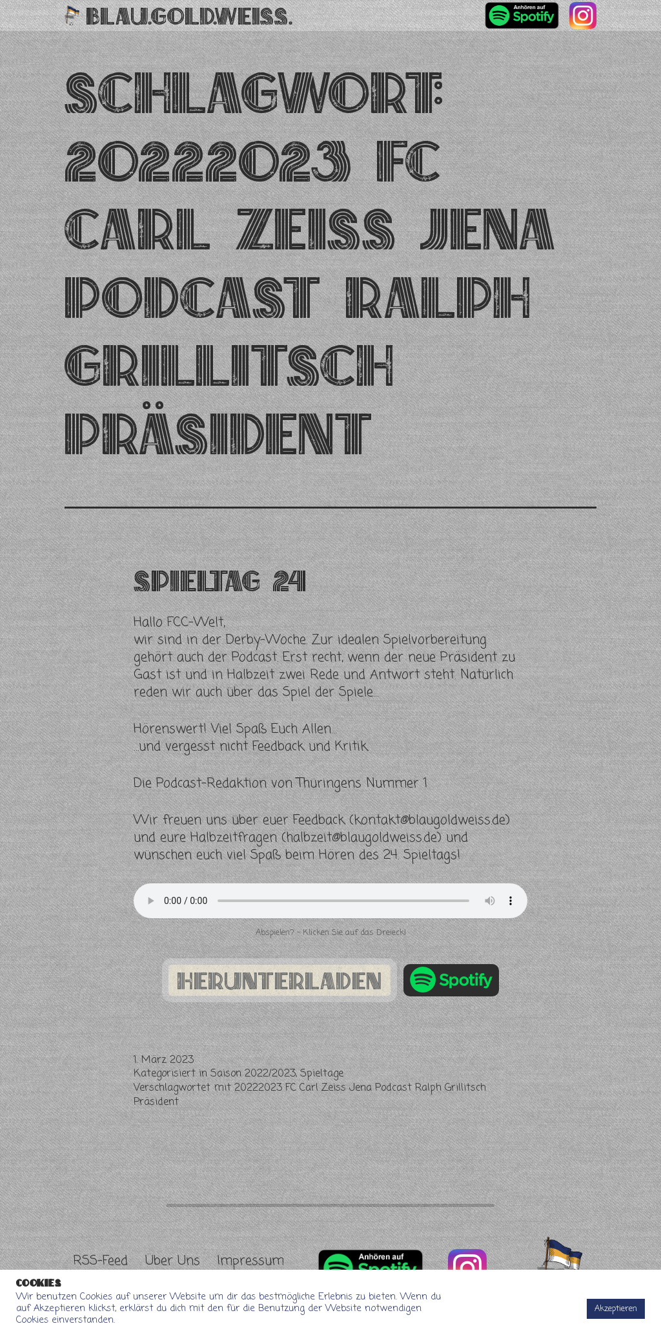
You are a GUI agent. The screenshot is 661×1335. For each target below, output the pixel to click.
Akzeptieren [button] (616, 1309)
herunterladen (279, 980)
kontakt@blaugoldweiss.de (429, 820)
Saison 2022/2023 (253, 1074)
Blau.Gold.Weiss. (189, 15)
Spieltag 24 (220, 580)
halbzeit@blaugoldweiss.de (361, 838)
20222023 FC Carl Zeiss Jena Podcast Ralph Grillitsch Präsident (310, 1095)
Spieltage (321, 1074)
